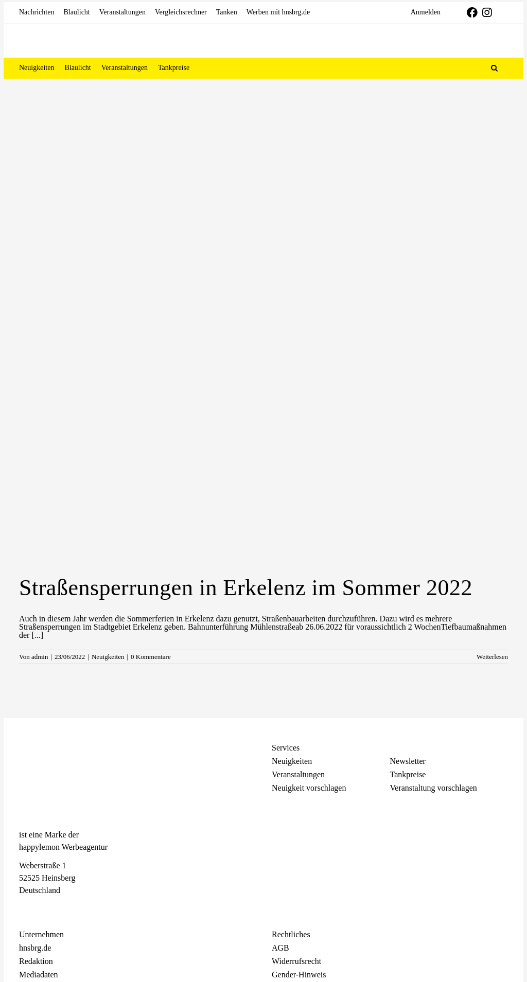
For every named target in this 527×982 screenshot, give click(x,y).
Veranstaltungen (298, 774)
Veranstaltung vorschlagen (433, 787)
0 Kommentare (151, 656)
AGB (280, 947)
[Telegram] (60, 909)
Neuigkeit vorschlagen (309, 787)
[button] (494, 68)
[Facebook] (24, 909)
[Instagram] (42, 909)
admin (39, 656)
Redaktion (36, 961)
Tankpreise (408, 774)
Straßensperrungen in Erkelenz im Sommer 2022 (245, 587)
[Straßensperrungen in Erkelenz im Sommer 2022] (263, 406)
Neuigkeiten (108, 656)
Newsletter (408, 761)
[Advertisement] (263, 156)
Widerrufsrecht (296, 961)
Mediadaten (38, 974)
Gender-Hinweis (299, 974)
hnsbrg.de (35, 947)
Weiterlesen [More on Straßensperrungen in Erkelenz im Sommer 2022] (492, 656)
